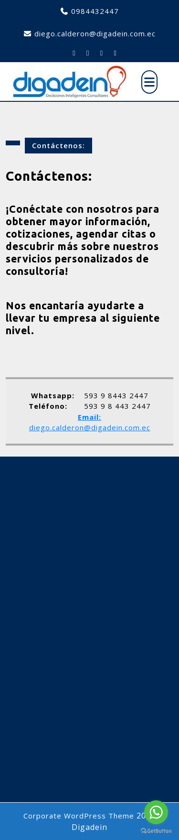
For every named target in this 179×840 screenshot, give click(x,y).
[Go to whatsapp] (156, 812)
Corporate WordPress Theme (78, 815)
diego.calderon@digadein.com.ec (95, 33)
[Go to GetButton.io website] (156, 830)
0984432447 (95, 11)
